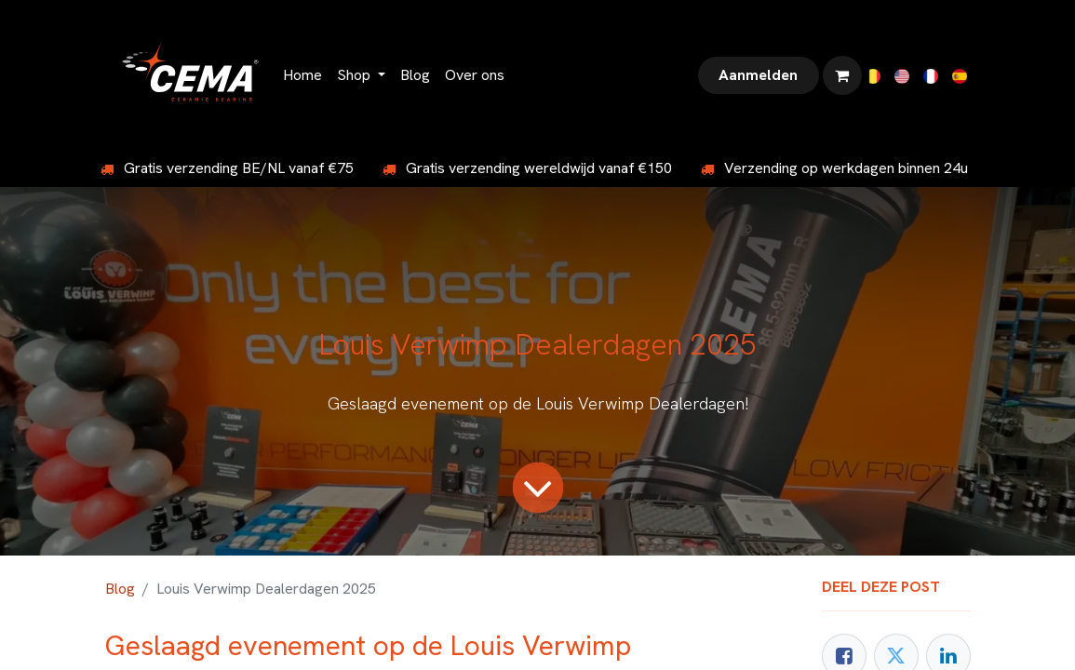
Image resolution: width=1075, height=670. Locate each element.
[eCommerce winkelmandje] (842, 75)
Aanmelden (758, 75)
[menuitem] (302, 75)
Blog (120, 588)
